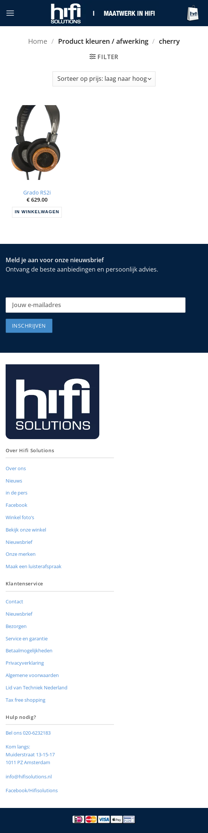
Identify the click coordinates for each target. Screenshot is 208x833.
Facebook (16, 505)
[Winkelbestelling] (104, 78)
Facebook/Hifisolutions (32, 790)
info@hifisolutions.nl (29, 776)
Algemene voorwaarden (32, 675)
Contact (14, 601)
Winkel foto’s (20, 517)
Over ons (16, 468)
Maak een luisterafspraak (33, 566)
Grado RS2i (37, 192)
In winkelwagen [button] (37, 211)
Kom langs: (18, 746)
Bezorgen (16, 626)
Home (37, 41)
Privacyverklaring (25, 662)
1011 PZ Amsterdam (28, 762)
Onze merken (21, 554)
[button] (10, 13)
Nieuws (14, 480)
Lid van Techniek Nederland (36, 687)
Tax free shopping (25, 699)
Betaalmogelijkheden (29, 650)
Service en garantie (27, 638)
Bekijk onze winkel (26, 529)
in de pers (16, 492)
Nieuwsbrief (19, 542)
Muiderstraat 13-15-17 (30, 754)
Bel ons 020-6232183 (28, 732)
